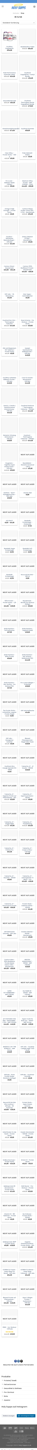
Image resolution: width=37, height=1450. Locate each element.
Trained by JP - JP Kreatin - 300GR (27, 767)
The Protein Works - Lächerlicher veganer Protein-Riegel (9, 712)
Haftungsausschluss (10, 1438)
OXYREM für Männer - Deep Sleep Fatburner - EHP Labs (27, 1271)
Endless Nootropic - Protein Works (9, 1161)
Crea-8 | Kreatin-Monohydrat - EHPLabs (27, 379)
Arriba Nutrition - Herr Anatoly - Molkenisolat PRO (27, 656)
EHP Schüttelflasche (27, 711)
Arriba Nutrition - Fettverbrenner (9, 629)
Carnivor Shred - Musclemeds (9, 267)
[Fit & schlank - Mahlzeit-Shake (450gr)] (9, 171)
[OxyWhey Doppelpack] (9, 37)
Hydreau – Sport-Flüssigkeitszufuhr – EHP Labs (9, 494)
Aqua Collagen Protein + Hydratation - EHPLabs (27, 1300)
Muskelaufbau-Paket (27, 47)
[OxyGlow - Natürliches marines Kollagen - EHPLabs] (9, 227)
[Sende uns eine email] (21, 1361)
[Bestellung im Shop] (18, 23)
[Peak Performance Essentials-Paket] (9, 63)
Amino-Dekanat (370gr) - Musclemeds (27, 238)
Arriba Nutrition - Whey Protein (9, 655)
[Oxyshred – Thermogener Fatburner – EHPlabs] (27, 425)
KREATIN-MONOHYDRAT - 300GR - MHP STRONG (27, 962)
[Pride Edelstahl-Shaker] (27, 143)
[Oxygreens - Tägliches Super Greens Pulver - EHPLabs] (9, 453)
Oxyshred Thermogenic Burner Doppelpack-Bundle (27, 102)
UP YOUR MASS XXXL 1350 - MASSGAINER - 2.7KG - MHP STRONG (9, 1020)
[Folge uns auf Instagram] (18, 1361)
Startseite (16, 13)
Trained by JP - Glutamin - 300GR (9, 877)
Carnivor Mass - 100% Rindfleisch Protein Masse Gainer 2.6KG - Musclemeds (9, 963)
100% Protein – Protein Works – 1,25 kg (9, 602)
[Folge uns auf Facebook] (15, 1361)
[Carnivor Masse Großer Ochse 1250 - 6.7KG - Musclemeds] (27, 199)
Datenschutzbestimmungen (18, 1439)
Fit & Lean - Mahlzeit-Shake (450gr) (9, 182)
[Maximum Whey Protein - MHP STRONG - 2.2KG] (27, 171)
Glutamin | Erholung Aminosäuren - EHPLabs (9, 437)
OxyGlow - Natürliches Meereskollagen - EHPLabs (9, 239)
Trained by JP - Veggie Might (9, 823)
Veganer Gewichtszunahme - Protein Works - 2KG (27, 1243)
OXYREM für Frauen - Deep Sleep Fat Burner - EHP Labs (9, 1271)
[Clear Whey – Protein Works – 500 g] (9, 143)
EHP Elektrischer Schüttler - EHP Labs (9, 932)
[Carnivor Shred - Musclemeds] (9, 256)
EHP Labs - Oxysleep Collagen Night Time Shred (27, 1048)
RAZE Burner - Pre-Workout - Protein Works (27, 1188)
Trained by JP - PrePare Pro (9, 849)
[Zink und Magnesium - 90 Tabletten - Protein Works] (9, 338)
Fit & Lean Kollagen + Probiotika (28, 683)
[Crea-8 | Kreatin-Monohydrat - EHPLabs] (27, 368)
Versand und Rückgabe (15, 1442)
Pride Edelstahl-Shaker (27, 154)
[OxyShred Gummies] (27, 119)
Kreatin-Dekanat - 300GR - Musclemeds (27, 933)
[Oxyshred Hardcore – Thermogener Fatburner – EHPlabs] (27, 396)
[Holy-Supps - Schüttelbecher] (27, 284)
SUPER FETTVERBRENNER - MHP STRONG (9, 992)
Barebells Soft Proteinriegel (27, 549)
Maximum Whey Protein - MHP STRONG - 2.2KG (27, 182)
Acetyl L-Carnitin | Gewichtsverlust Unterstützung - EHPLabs (9, 408)
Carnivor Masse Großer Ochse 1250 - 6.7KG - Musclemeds (27, 210)
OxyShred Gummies (27, 129)
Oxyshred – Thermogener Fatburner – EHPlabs (27, 437)
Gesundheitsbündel (9, 101)
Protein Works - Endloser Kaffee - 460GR (27, 905)
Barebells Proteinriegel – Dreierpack (27, 522)
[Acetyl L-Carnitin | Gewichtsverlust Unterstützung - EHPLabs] (9, 396)
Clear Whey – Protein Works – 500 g (9, 154)
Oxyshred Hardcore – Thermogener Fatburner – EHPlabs (27, 407)
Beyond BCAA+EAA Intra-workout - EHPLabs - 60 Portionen (9, 1105)
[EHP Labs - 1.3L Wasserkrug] (9, 284)
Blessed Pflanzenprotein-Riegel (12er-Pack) (27, 740)
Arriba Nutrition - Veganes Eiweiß (27, 629)
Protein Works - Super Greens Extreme (27, 1104)
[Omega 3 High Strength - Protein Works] (9, 199)
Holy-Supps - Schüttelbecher (27, 295)
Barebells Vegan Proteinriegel (9, 549)
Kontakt (27, 1442)
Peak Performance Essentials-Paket (9, 73)
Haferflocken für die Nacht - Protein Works (9, 1134)
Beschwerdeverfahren (27, 1438)
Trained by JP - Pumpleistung (27, 823)
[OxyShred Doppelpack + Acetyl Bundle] (27, 63)
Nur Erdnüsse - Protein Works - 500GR (27, 1215)
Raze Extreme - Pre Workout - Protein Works (27, 322)
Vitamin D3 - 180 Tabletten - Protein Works (9, 1215)
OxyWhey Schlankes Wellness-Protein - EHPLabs (9, 379)
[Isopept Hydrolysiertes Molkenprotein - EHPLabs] (27, 338)
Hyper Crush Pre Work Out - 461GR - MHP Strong (27, 1020)
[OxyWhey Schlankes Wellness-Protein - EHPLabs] (9, 368)
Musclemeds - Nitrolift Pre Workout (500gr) (27, 602)
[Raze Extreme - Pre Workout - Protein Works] (27, 310)
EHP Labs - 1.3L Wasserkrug (9, 295)
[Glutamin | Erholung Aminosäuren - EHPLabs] (9, 425)
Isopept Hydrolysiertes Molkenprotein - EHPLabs (27, 350)
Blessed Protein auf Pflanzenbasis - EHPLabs (9, 1299)
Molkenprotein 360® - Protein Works (9, 1243)
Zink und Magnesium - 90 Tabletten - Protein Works (9, 350)
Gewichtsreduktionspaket (11, 129)
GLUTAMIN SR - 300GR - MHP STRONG (27, 992)
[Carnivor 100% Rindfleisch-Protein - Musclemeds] (27, 256)
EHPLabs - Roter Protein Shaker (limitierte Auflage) (9, 1076)
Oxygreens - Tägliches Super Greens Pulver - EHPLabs (9, 465)
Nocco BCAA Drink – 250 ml (27, 575)
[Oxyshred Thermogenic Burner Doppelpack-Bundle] (27, 91)
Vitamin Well (27, 493)
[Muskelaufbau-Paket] (27, 37)
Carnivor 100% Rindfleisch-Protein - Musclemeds (27, 268)
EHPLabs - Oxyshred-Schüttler (27, 1075)
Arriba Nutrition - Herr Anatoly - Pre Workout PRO (9, 684)
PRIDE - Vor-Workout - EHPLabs (9, 1328)
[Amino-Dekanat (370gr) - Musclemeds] (27, 227)
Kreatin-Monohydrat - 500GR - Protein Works (27, 1134)
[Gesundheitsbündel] (9, 91)
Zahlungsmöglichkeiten (18, 1437)
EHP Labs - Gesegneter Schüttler (9, 740)
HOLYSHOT (9, 521)
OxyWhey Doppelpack (9, 47)
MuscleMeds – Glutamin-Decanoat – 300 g (27, 464)
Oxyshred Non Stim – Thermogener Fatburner (9, 322)
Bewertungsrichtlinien (18, 1441)
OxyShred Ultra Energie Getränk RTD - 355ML (9, 768)
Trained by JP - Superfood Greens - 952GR (27, 796)
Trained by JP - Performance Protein (9, 904)
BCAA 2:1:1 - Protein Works (27, 1161)
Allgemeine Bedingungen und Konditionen (18, 1435)
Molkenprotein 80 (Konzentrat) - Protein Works (9, 1188)
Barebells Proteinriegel (9, 575)
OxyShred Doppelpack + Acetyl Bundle (28, 74)
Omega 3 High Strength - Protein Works (9, 210)
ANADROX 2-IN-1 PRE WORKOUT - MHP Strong (9, 1048)
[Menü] (2, 6)
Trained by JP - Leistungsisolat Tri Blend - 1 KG (27, 877)
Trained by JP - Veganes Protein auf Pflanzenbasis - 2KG (9, 796)
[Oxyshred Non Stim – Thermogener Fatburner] (9, 310)
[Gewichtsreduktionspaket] (9, 119)
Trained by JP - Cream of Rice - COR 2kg (27, 850)
